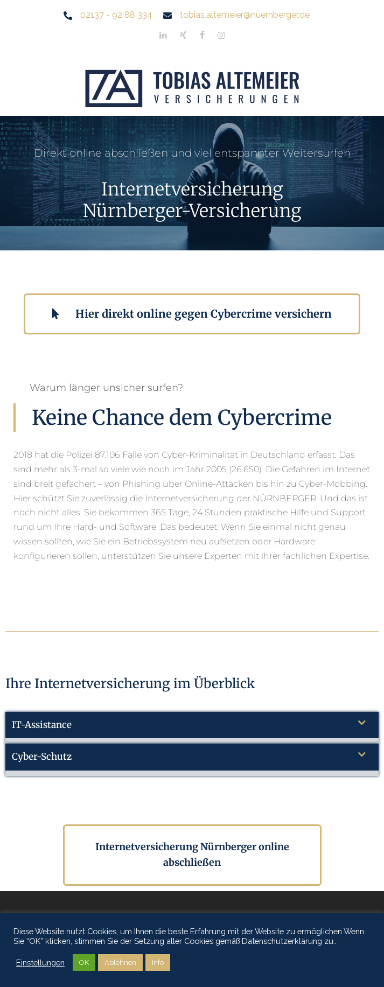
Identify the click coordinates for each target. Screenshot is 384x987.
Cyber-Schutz (42, 756)
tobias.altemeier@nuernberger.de (245, 15)
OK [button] (84, 962)
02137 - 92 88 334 (116, 15)
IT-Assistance (42, 725)
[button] (192, 728)
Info (158, 962)
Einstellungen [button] (40, 962)
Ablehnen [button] (120, 962)
